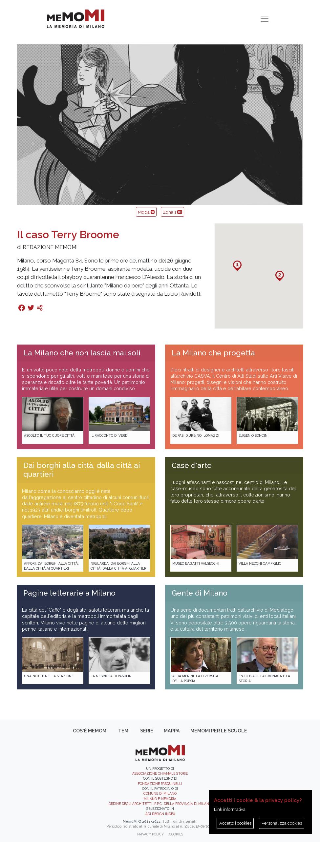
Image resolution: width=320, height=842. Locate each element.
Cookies (176, 834)
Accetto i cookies (235, 823)
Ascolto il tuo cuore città (49, 435)
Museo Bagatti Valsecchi (195, 563)
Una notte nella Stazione (49, 676)
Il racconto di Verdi (109, 435)
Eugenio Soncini (253, 435)
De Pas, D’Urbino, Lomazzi (195, 435)
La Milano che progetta (213, 352)
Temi (124, 730)
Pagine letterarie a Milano (69, 593)
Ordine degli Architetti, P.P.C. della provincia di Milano (160, 804)
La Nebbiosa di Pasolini (112, 676)
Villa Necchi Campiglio (260, 563)
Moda (146, 212)
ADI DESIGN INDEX (160, 814)
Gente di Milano (199, 593)
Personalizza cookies (282, 823)
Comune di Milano (160, 793)
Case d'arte (192, 465)
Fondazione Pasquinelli (160, 784)
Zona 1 (172, 212)
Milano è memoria (160, 799)
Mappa (172, 730)
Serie (146, 730)
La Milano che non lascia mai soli (81, 352)
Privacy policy (150, 834)
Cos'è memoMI (90, 730)
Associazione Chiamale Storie (160, 773)
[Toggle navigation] (264, 18)
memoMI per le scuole (218, 730)
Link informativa (229, 809)
